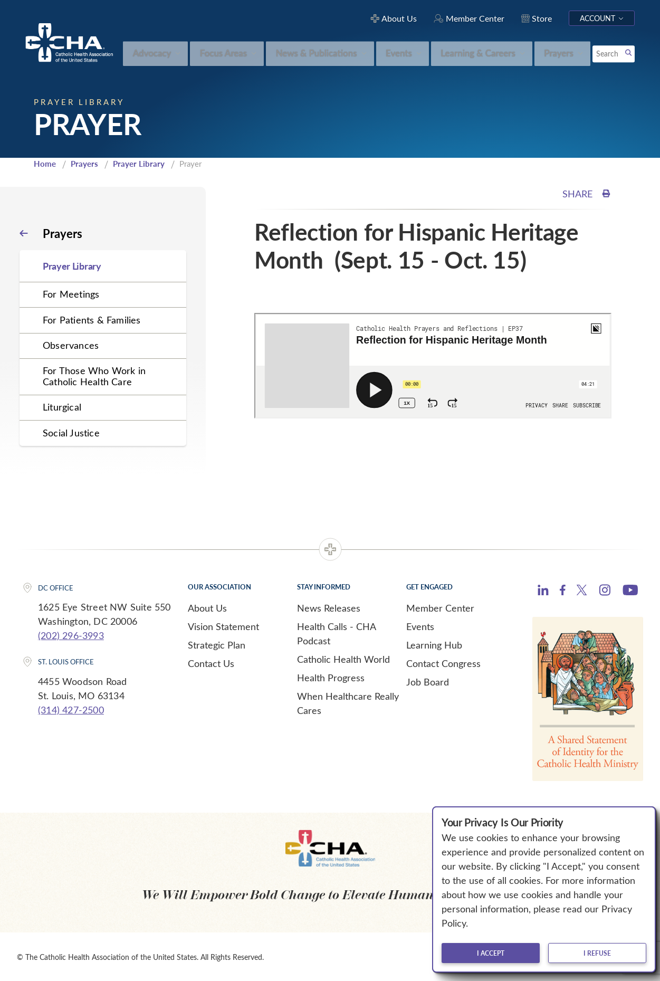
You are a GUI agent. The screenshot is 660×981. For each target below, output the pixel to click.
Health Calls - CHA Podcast (336, 633)
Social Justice (71, 432)
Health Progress (331, 677)
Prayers (84, 163)
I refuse (597, 953)
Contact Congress (443, 662)
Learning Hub (434, 644)
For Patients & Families (92, 319)
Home (45, 163)
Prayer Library (139, 163)
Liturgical (62, 407)
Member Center (440, 607)
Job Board (427, 681)
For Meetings (71, 294)
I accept (490, 953)
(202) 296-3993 (71, 635)
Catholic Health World (343, 658)
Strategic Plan (216, 644)
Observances (71, 345)
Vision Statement (223, 626)
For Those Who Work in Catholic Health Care (94, 376)
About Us (207, 607)
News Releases (328, 607)
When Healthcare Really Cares (348, 702)
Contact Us (211, 662)
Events (420, 626)
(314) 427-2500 (71, 709)
